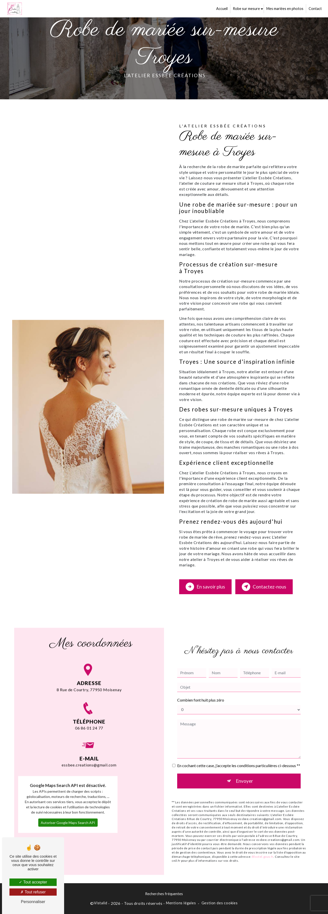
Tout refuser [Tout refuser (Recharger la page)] (33, 892)
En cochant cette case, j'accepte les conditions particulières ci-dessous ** (238, 758)
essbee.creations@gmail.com (89, 750)
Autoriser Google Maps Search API (68, 815)
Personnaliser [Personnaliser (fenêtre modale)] (33, 902)
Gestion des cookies (220, 903)
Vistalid (100, 903)
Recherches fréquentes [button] (164, 894)
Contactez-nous (264, 586)
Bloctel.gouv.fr (262, 849)
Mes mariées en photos (284, 8)
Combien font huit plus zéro (200, 692)
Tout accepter (33, 882)
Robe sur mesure (246, 8)
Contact (315, 8)
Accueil (221, 8)
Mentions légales (181, 903)
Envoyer (244, 773)
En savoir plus (205, 586)
